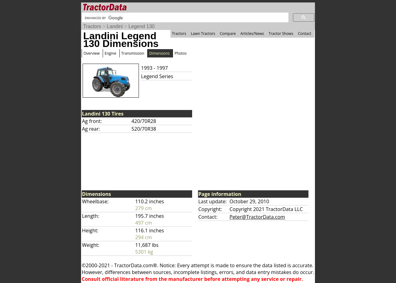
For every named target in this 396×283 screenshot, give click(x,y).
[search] (184, 18)
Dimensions (159, 53)
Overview (92, 53)
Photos (180, 53)
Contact (304, 33)
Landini (115, 26)
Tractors (92, 26)
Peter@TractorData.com (257, 216)
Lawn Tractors (203, 33)
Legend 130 (141, 26)
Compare (228, 33)
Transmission (132, 53)
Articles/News (252, 33)
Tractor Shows (281, 33)
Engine (110, 53)
